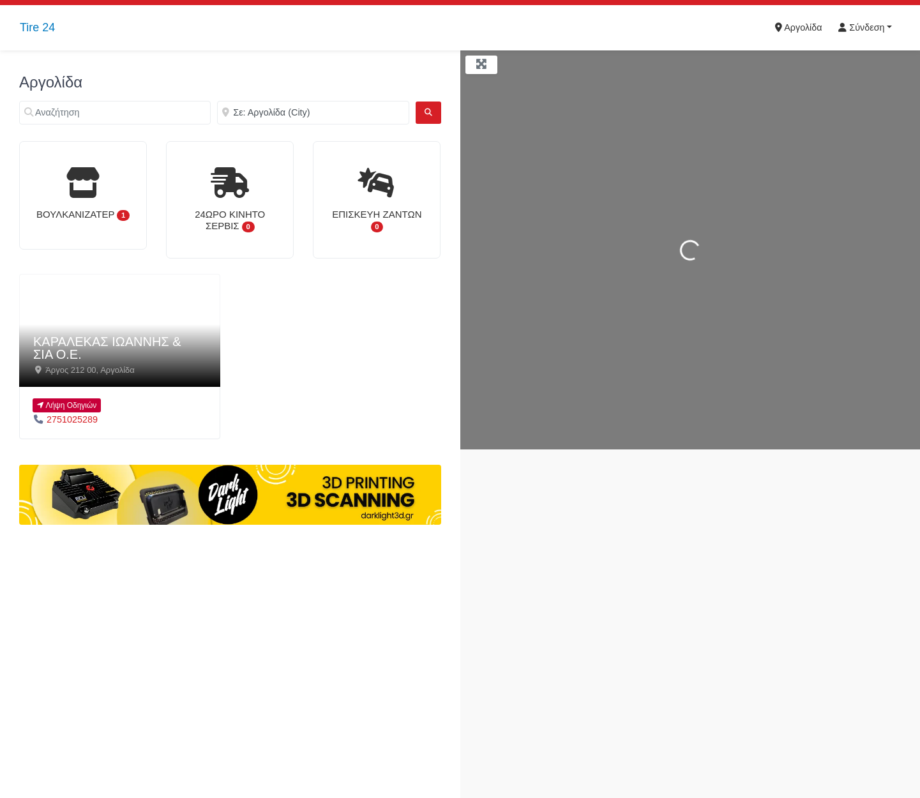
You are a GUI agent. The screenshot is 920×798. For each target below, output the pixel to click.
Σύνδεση (861, 27)
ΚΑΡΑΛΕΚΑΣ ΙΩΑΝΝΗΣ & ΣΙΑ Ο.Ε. (107, 348)
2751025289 (72, 419)
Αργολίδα (798, 27)
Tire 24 (37, 27)
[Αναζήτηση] (115, 112)
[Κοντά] (313, 112)
